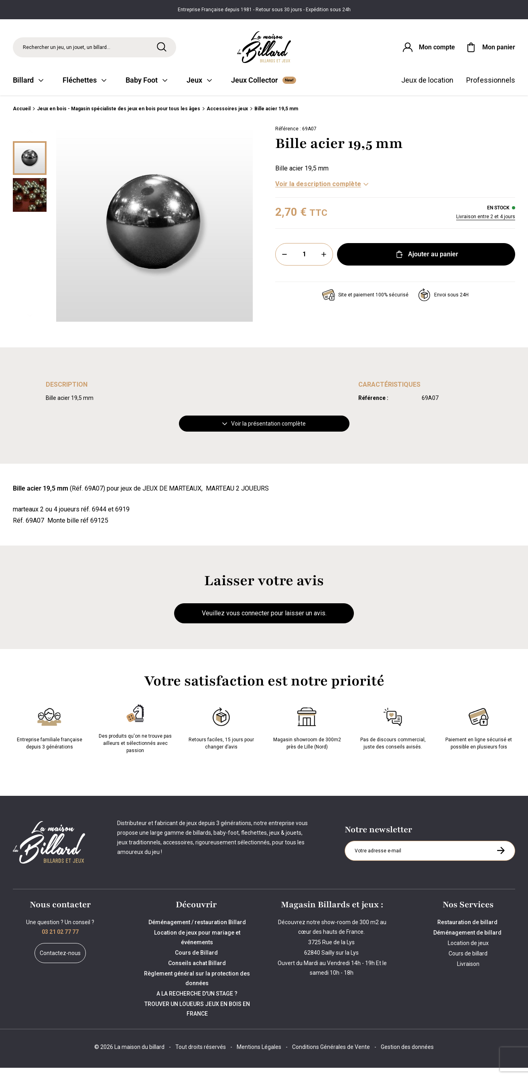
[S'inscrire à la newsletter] (501, 859)
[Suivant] (29, 324)
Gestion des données (407, 1056)
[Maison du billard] (264, 50)
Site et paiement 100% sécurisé (365, 304)
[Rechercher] (162, 49)
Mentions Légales (259, 1056)
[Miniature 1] (30, 204)
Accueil (21, 118)
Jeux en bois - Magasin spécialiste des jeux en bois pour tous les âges (118, 118)
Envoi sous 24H (443, 304)
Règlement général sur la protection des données (197, 988)
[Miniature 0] (30, 167)
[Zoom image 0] (154, 232)
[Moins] (284, 263)
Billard (28, 89)
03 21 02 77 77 (60, 941)
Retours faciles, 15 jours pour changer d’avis (221, 736)
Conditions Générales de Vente (331, 1056)
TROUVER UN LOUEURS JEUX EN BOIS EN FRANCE (197, 1018)
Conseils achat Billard (197, 972)
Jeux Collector (263, 89)
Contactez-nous (60, 962)
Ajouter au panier (426, 263)
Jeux (199, 89)
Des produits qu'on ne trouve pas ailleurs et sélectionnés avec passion (135, 736)
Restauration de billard (468, 931)
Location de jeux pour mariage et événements (197, 947)
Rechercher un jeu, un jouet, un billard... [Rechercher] (66, 50)
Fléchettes (84, 89)
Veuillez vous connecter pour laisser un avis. (264, 622)
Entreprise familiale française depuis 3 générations (49, 736)
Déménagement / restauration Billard (197, 931)
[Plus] (324, 263)
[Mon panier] (490, 49)
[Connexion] (428, 49)
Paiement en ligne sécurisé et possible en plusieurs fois (478, 736)
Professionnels (490, 89)
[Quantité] (304, 263)
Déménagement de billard (468, 942)
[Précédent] (29, 140)
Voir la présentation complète (264, 433)
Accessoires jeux (227, 118)
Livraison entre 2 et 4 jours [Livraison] (485, 226)
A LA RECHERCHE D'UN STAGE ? (197, 1003)
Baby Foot (146, 89)
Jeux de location (427, 89)
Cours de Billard (197, 962)
